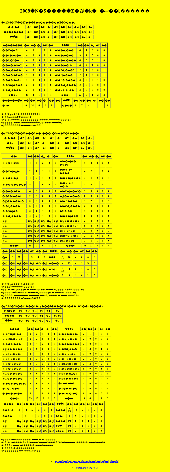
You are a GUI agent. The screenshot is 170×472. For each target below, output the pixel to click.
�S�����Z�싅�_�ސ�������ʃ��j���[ (87, 462)
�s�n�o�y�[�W (86, 469)
